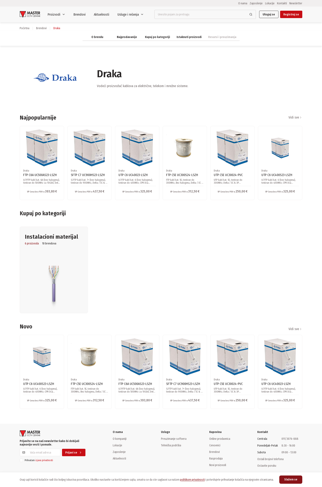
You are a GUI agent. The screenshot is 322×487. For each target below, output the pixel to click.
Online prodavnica (219, 438)
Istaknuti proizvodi (189, 37)
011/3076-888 (290, 439)
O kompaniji (119, 438)
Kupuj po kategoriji (157, 37)
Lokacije (270, 3)
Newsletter (295, 3)
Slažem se (290, 479)
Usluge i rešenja (130, 14)
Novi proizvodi (217, 465)
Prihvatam (39, 460)
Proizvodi (56, 14)
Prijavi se (73, 452)
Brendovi (80, 14)
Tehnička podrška (171, 445)
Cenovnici (214, 445)
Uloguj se (269, 14)
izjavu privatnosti (44, 460)
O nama (242, 3)
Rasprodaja (216, 458)
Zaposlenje (256, 3)
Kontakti (282, 3)
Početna (24, 28)
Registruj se (291, 14)
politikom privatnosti (192, 479)
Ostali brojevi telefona (270, 459)
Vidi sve (295, 117)
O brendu (97, 37)
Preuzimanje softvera (173, 438)
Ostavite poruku (266, 465)
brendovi (41, 28)
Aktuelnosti (101, 14)
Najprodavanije (127, 37)
